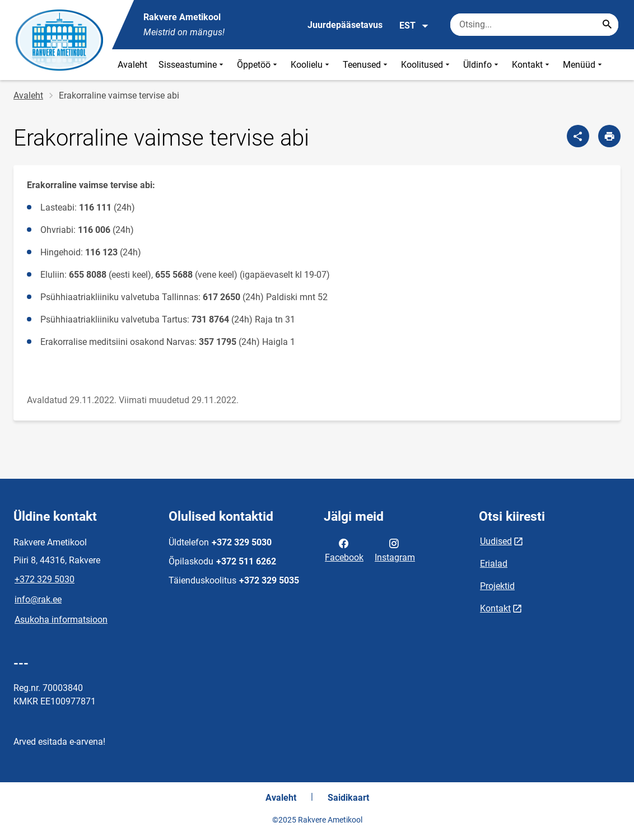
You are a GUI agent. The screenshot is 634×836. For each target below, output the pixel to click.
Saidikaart (348, 797)
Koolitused (426, 64)
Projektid (497, 586)
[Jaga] (578, 136)
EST (414, 25)
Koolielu (311, 64)
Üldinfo (482, 64)
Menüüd (583, 64)
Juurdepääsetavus (345, 25)
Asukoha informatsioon (61, 619)
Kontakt (532, 64)
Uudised (496, 541)
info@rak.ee (38, 599)
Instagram (395, 549)
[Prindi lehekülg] (609, 136)
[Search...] (607, 24)
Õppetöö (258, 64)
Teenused (366, 64)
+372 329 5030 (44, 579)
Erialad (493, 563)
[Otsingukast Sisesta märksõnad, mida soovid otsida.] (534, 24)
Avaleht (132, 64)
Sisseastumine (192, 64)
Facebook (344, 549)
